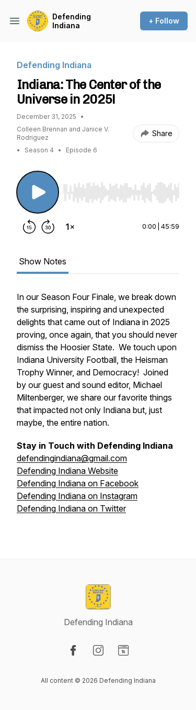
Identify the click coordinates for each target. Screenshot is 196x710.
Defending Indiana (71, 21)
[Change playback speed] (70, 226)
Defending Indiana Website (67, 470)
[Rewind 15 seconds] (29, 226)
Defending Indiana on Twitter (71, 508)
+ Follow (163, 20)
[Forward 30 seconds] (48, 226)
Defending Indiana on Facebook (78, 483)
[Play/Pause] (38, 192)
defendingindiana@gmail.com (72, 458)
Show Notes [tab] (42, 261)
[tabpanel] (98, 408)
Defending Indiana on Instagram (77, 496)
